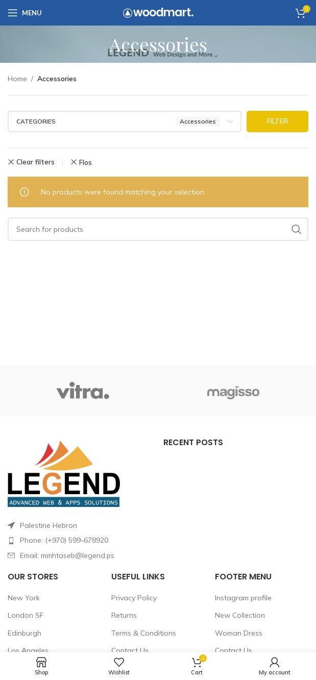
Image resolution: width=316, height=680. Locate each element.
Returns (124, 615)
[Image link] (64, 472)
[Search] (158, 229)
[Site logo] (158, 12)
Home (17, 78)
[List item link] (80, 540)
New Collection (240, 615)
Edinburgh (24, 633)
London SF (25, 615)
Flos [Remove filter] (85, 162)
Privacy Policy (134, 597)
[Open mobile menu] (25, 13)
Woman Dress (238, 633)
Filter (277, 121)
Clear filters (35, 162)
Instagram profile (243, 597)
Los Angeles (28, 650)
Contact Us (130, 650)
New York (24, 597)
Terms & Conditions (143, 633)
